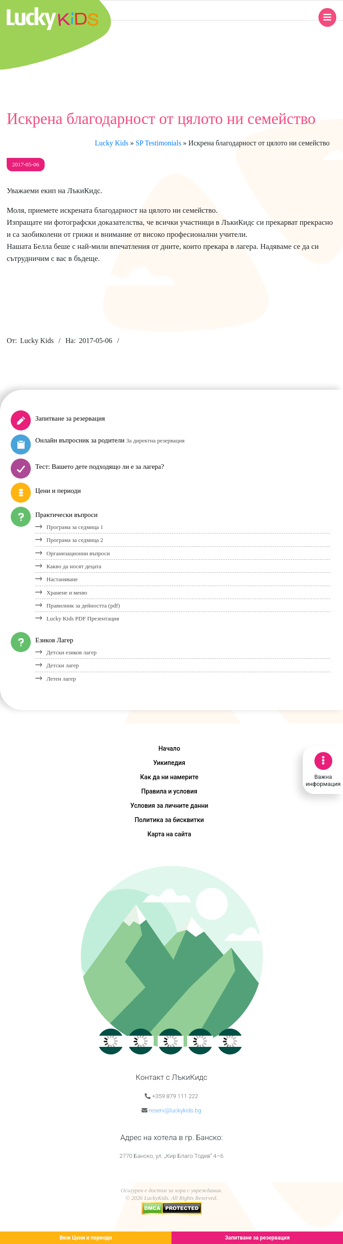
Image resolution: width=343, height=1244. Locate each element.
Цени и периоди (58, 490)
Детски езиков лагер (71, 652)
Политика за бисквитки (169, 819)
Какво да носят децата (73, 566)
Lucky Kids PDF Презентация (82, 618)
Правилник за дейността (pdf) (83, 605)
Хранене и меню (66, 592)
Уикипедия (169, 762)
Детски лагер (62, 665)
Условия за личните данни (169, 805)
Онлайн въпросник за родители (109, 440)
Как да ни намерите (169, 777)
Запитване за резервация (70, 418)
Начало (169, 748)
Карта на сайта (169, 834)
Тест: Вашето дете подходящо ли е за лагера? (99, 466)
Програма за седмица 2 (74, 540)
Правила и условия (169, 791)
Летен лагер (61, 678)
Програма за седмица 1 (74, 527)
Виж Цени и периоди (85, 1238)
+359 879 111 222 (175, 1096)
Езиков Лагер (54, 640)
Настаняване (62, 579)
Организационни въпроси (78, 553)
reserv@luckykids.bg (175, 1110)
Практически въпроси (66, 514)
